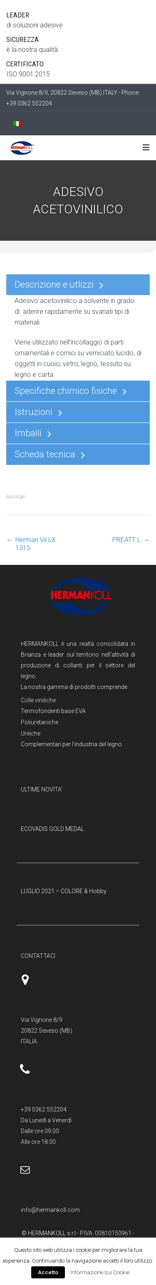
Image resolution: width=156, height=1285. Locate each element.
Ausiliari (16, 496)
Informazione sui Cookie (99, 1272)
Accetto (48, 1272)
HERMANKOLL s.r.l (52, 1233)
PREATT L (126, 540)
